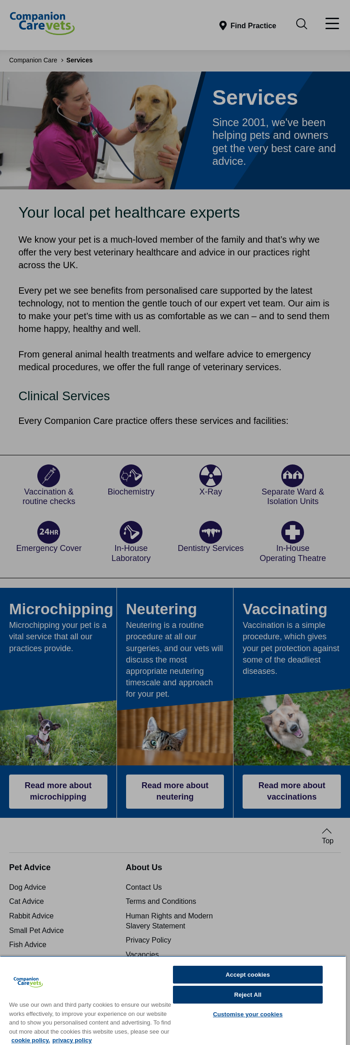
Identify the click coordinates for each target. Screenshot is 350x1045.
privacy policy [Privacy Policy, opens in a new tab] (72, 1040)
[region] (173, 1000)
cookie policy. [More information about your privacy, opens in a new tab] (30, 1040)
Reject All (247, 994)
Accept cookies (248, 974)
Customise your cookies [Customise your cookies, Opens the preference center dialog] (248, 1014)
